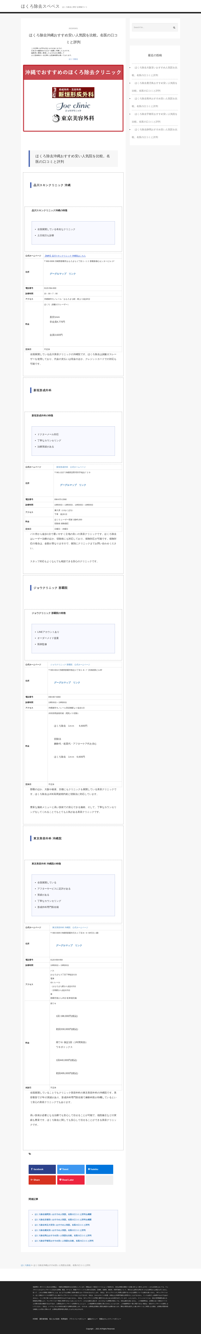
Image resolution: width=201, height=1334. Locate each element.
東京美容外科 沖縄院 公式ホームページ (70, 927)
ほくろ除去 (73, 59)
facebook (37, 1169)
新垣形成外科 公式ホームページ (71, 467)
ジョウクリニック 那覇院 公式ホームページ (70, 664)
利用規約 (64, 1319)
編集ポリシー (93, 1319)
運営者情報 (43, 1319)
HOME (35, 1319)
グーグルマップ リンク (63, 273)
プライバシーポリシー (77, 1319)
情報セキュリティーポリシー (110, 1319)
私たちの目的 (54, 1319)
